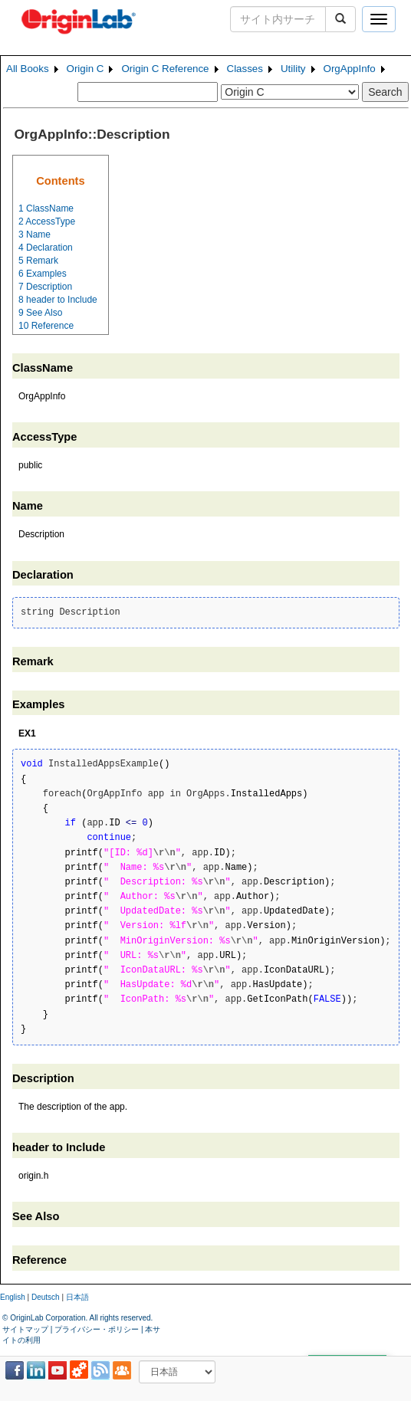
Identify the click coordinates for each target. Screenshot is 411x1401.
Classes (245, 68)
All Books (27, 68)
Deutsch (45, 1297)
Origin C (85, 68)
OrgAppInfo (350, 68)
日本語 (77, 1297)
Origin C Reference (165, 68)
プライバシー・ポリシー (96, 1329)
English (12, 1297)
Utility (293, 68)
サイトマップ (25, 1329)
